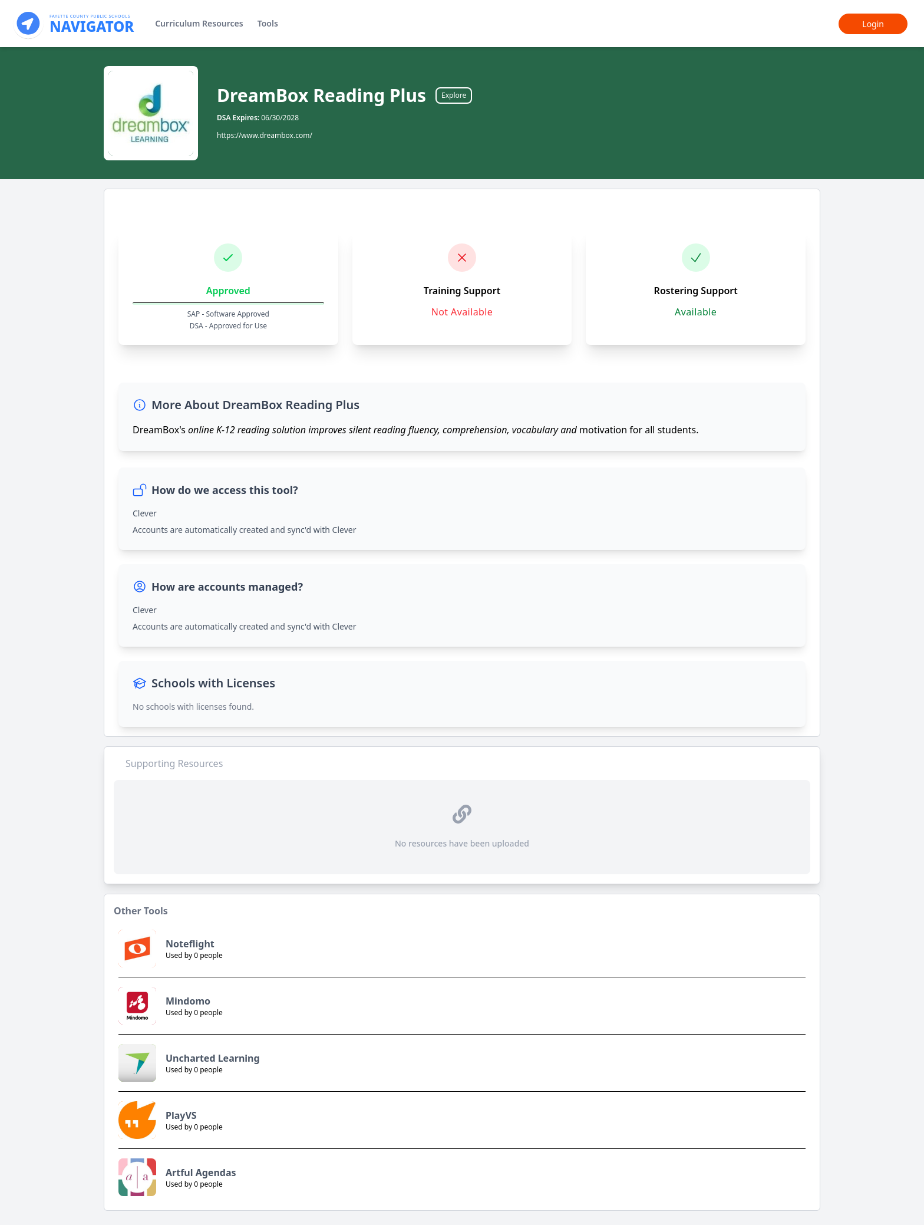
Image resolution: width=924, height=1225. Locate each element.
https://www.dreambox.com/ (264, 135)
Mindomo (188, 1001)
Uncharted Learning (213, 1058)
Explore (453, 95)
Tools (268, 23)
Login (873, 23)
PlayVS (181, 1115)
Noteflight (190, 943)
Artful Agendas (201, 1172)
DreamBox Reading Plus (321, 95)
